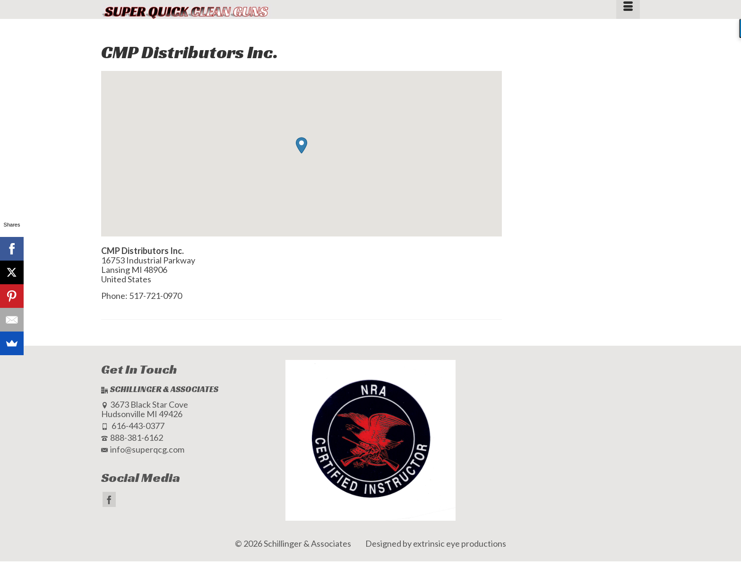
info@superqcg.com (142, 449)
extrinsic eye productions (459, 543)
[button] (301, 145)
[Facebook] (109, 499)
